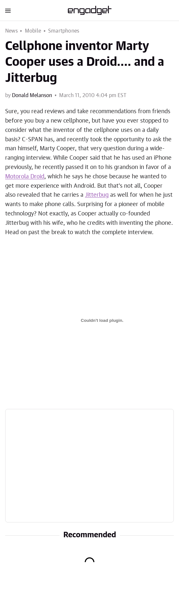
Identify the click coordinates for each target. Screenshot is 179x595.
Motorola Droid (24, 177)
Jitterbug (97, 195)
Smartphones (63, 31)
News (11, 31)
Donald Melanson (32, 95)
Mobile (33, 31)
